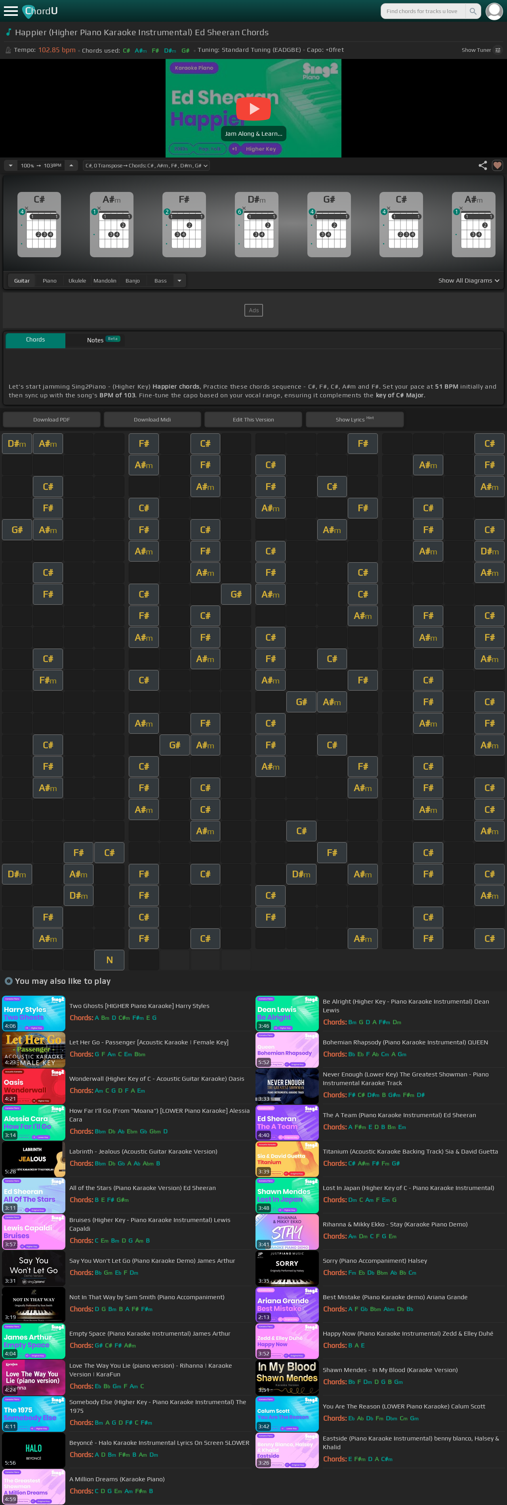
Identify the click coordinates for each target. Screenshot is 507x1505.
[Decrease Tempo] (10, 165)
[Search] (472, 11)
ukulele (77, 280)
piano (50, 280)
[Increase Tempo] (71, 165)
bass (160, 280)
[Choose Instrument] (179, 280)
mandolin (104, 280)
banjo (133, 280)
